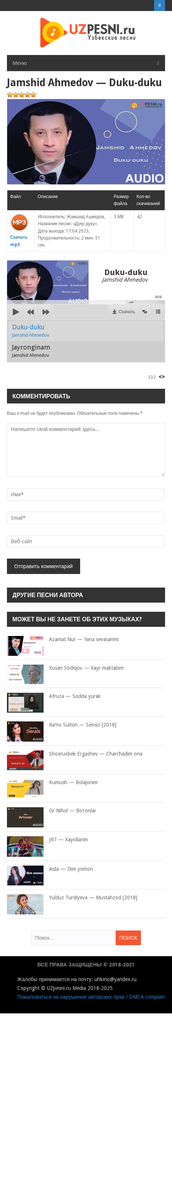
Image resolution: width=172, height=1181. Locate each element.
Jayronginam (31, 350)
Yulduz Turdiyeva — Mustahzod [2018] (72, 898)
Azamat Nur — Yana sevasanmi (63, 639)
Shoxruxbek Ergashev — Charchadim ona (74, 754)
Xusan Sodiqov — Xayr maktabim (65, 668)
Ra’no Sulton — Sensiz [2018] (61, 725)
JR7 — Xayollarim (47, 840)
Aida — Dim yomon (50, 869)
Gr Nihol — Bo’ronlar (51, 811)
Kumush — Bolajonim (52, 782)
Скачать (127, 311)
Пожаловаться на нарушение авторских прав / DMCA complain (91, 997)
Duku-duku (30, 330)
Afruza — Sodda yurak (54, 696)
